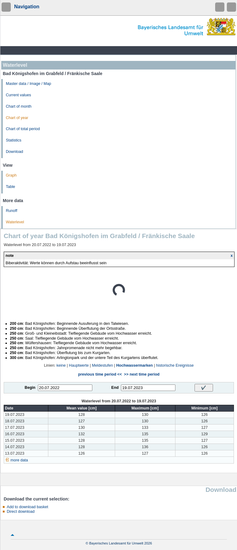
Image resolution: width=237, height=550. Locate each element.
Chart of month (18, 106)
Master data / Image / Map (28, 84)
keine (61, 365)
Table (10, 187)
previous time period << (100, 374)
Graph (11, 175)
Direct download (20, 511)
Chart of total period (23, 129)
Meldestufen (102, 365)
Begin (30, 387)
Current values (18, 95)
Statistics (13, 140)
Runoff (11, 211)
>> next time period (141, 374)
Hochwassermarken (134, 365)
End (115, 387)
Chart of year (17, 118)
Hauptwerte (79, 365)
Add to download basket (27, 507)
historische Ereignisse (175, 365)
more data (19, 460)
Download (14, 151)
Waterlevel (15, 222)
